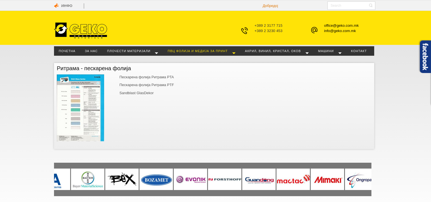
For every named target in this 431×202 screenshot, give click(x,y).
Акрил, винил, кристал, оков (273, 51)
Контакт (359, 51)
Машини (326, 51)
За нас (91, 51)
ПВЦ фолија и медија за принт (198, 51)
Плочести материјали (128, 51)
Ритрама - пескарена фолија (94, 68)
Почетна (67, 51)
